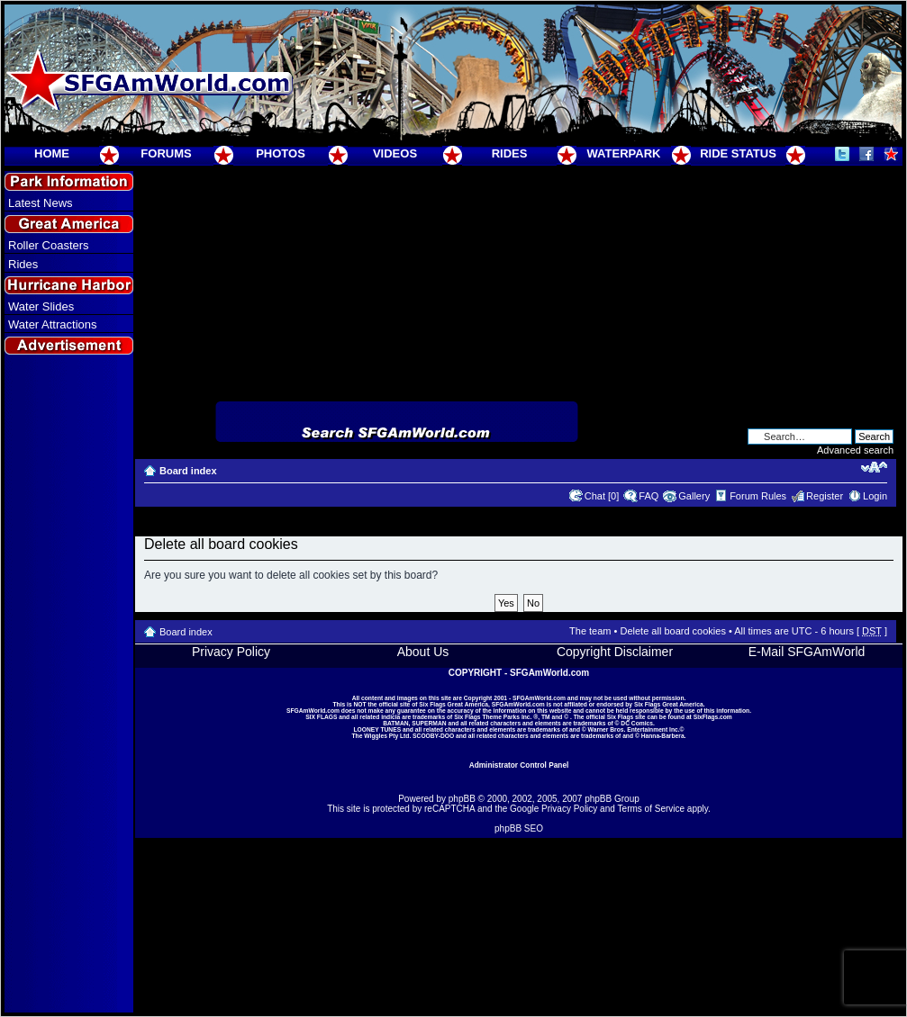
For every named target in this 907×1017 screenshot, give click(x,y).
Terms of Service (651, 809)
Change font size (874, 467)
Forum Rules (758, 495)
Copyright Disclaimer (615, 651)
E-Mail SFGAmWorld (807, 651)
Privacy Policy (231, 651)
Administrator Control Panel (519, 765)
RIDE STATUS (738, 153)
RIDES (510, 153)
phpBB (462, 799)
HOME (51, 153)
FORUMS (166, 153)
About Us (423, 651)
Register (824, 495)
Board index (188, 470)
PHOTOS (280, 153)
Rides (23, 264)
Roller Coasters (48, 245)
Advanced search (855, 450)
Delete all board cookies (672, 631)
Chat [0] (602, 495)
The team (590, 631)
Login (875, 495)
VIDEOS (395, 153)
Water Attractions (52, 324)
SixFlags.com (713, 717)
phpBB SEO (518, 828)
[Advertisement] (69, 685)
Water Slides (41, 306)
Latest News (40, 203)
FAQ (648, 495)
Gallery (694, 495)
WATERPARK (624, 153)
